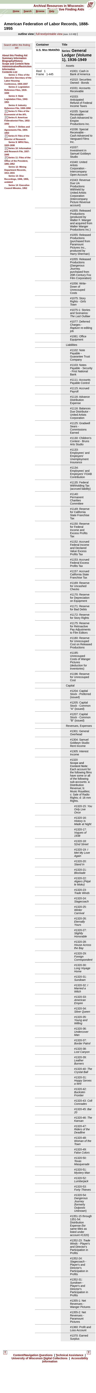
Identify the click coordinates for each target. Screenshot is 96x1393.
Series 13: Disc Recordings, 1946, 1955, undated (16, 179)
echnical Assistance (70, 1355)
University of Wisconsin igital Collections (39, 1358)
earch (27, 11)
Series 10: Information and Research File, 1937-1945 (17, 151)
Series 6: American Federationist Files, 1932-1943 (17, 120)
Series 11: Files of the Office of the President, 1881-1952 (17, 161)
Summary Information (14, 58)
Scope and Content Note (16, 63)
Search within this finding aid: (17, 46)
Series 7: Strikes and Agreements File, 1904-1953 (17, 130)
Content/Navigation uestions (33, 1355)
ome (16, 11)
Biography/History (12, 61)
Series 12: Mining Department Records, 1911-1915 (15, 170)
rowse (40, 11)
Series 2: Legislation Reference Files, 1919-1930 (17, 90)
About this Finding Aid (14, 55)
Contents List (9, 72)
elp (51, 11)
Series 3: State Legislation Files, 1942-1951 (16, 99)
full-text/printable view (49, 34)
